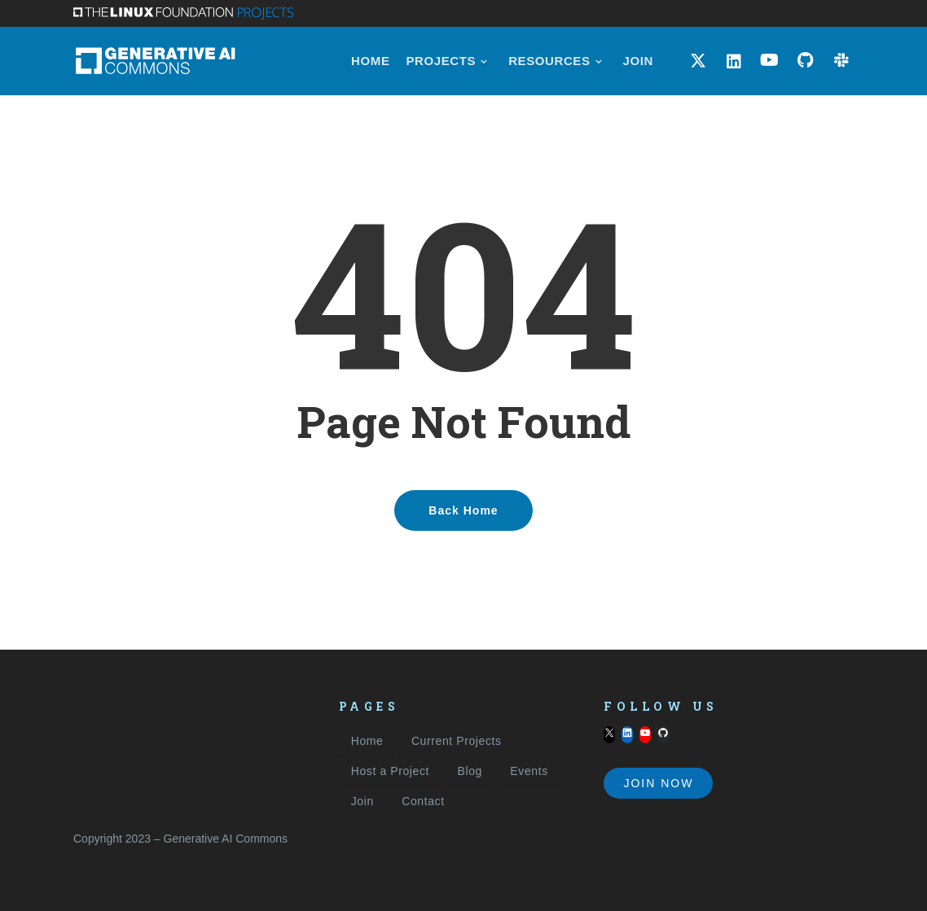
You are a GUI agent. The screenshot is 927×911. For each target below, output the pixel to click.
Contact (423, 801)
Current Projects (456, 740)
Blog (469, 770)
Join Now (658, 783)
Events (528, 770)
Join (362, 801)
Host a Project (390, 770)
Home (367, 740)
